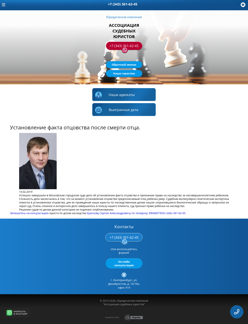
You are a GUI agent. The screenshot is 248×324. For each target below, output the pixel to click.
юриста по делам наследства (67, 213)
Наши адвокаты (115, 95)
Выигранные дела (116, 110)
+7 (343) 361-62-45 (123, 47)
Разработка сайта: (112, 317)
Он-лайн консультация (124, 263)
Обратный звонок (124, 64)
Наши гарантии (124, 73)
